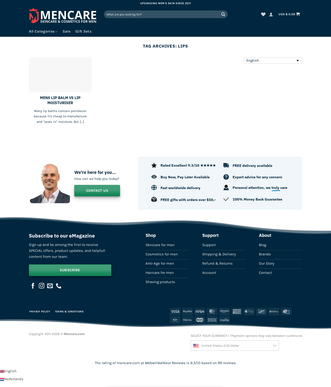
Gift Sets (83, 31)
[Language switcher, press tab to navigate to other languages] (272, 60)
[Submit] (223, 14)
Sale (67, 31)
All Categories (43, 31)
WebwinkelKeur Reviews (165, 363)
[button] (271, 14)
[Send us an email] (50, 286)
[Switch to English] (8, 371)
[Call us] (59, 286)
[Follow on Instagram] (42, 286)
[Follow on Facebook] (33, 286)
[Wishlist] (263, 14)
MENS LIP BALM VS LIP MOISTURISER (60, 100)
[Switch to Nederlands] (11, 379)
